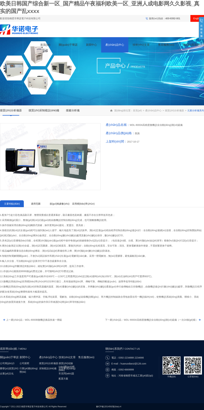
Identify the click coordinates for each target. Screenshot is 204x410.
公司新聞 (24, 363)
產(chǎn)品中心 (114, 44)
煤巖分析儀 (73, 110)
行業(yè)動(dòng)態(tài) (29, 368)
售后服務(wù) (166, 44)
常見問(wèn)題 (66, 373)
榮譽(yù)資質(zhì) (9, 368)
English (197, 18)
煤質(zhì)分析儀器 (11, 110)
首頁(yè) (45, 44)
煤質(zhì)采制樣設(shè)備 (44, 110)
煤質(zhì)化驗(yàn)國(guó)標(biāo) (66, 363)
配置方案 (63, 378)
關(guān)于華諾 (68, 44)
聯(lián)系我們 (191, 44)
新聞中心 (91, 44)
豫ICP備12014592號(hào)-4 (108, 406)
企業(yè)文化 (7, 373)
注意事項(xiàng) (67, 368)
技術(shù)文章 (141, 44)
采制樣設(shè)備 (47, 368)
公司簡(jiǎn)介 (7, 363)
